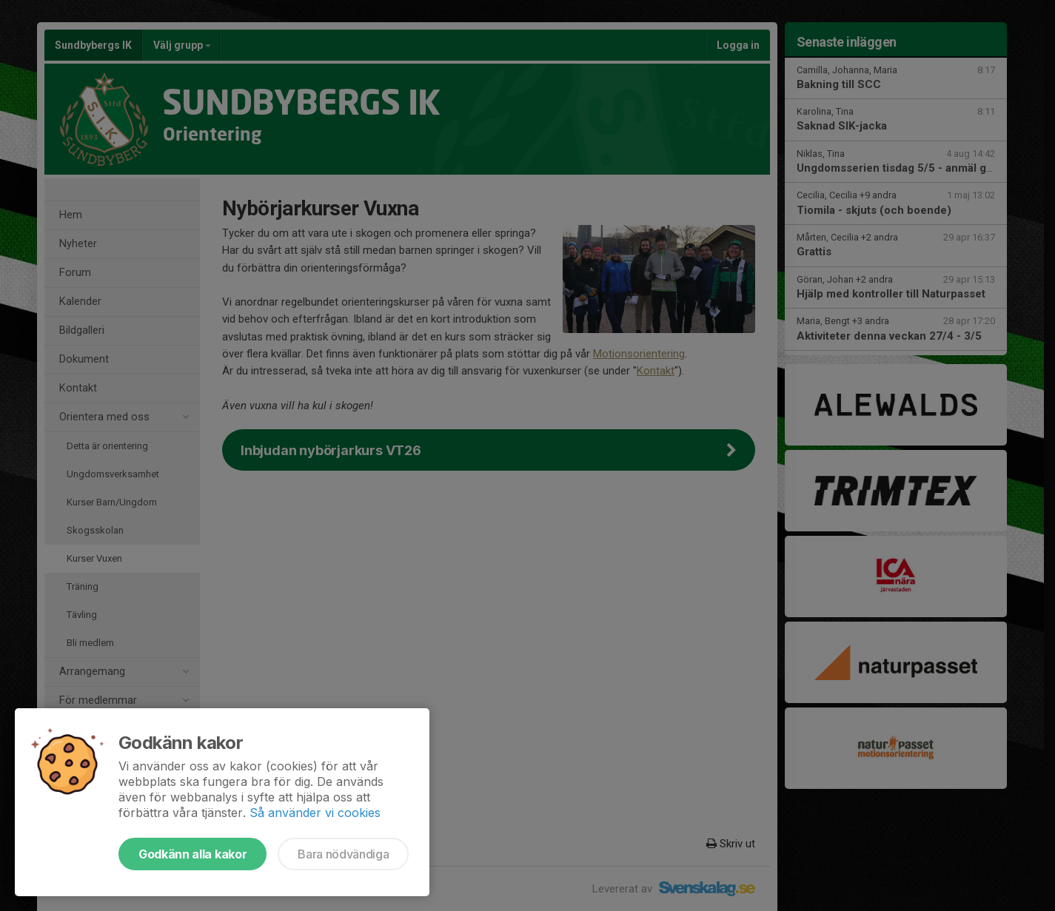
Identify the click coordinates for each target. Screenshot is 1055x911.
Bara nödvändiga (343, 854)
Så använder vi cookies (315, 812)
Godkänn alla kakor (192, 854)
